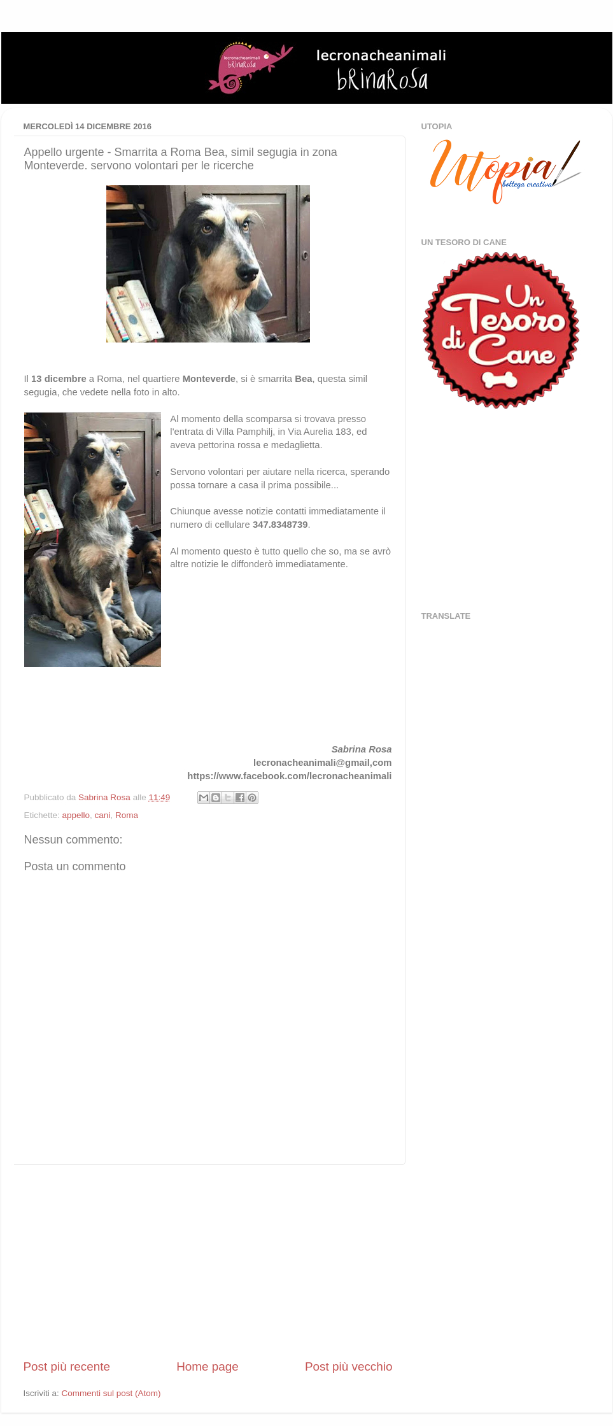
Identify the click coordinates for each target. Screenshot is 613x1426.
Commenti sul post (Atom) (111, 1393)
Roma (126, 815)
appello (76, 815)
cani (103, 815)
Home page (207, 1366)
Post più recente (67, 1366)
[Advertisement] (208, 1261)
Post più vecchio (349, 1366)
